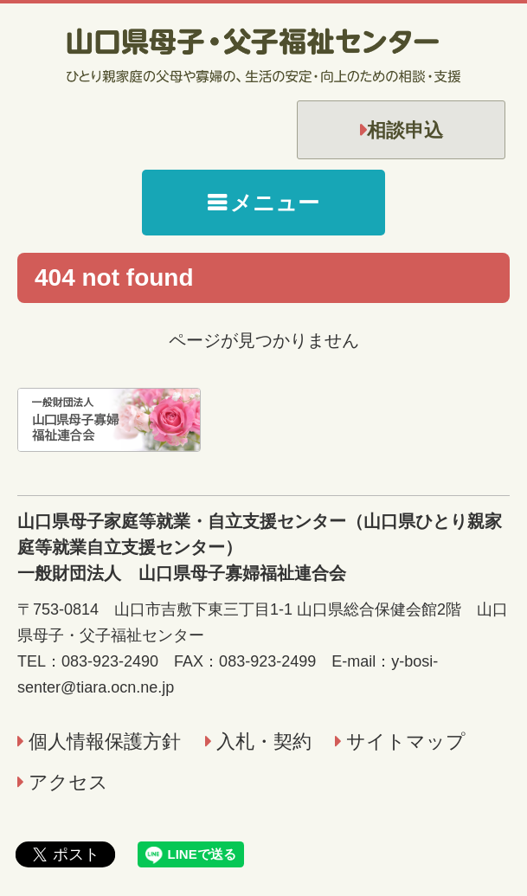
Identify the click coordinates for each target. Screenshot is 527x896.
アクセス (68, 782)
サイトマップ (406, 741)
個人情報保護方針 (105, 741)
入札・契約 (264, 741)
